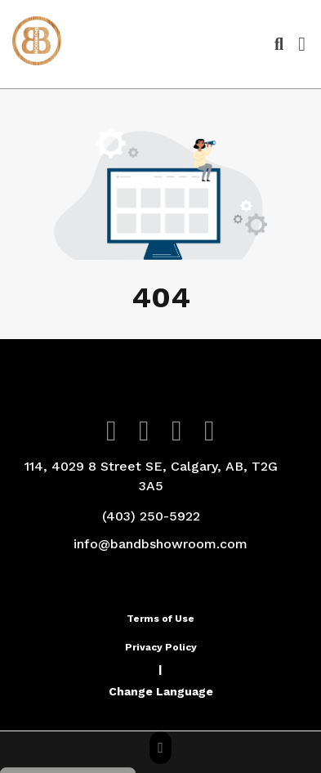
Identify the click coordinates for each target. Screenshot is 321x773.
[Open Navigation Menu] (302, 44)
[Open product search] (279, 44)
